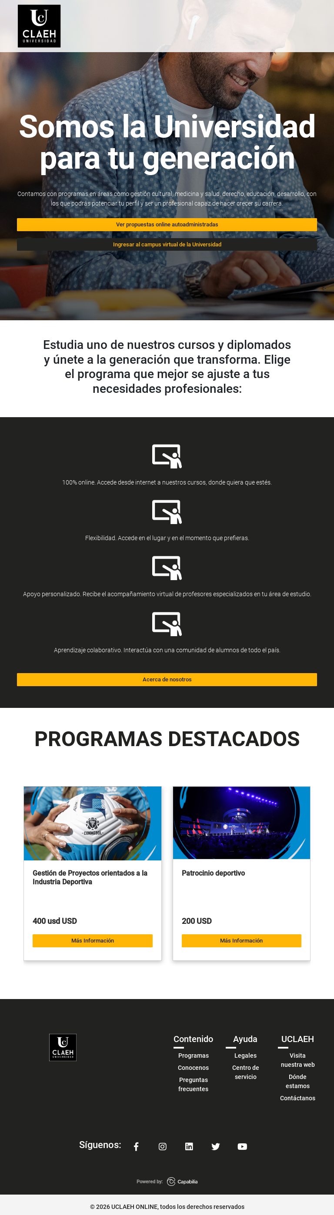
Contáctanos (297, 1093)
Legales (245, 1051)
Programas (193, 1051)
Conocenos (193, 1063)
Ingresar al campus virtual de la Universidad (167, 242)
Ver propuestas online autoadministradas (167, 224)
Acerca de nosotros (167, 677)
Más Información (92, 936)
